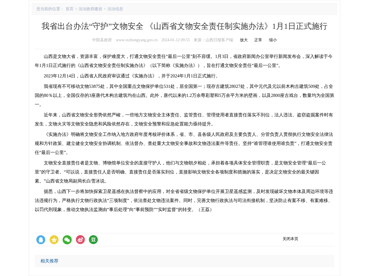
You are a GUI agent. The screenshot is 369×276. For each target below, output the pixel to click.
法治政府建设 (90, 9)
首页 (69, 9)
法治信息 (115, 9)
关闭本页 (290, 239)
